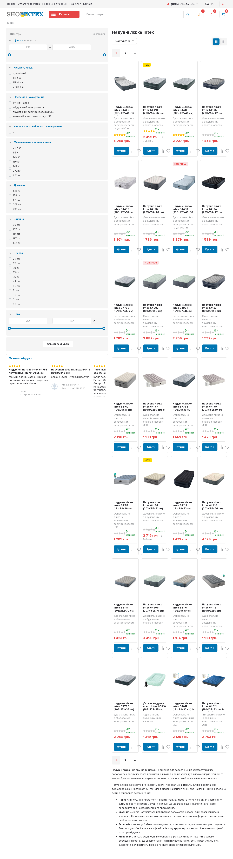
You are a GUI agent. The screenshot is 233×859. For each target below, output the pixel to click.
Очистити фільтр (31, 357)
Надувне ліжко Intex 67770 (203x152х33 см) (78, 653)
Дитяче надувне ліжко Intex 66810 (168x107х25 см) (121, 653)
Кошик (175, 794)
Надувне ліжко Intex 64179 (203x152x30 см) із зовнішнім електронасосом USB (206, 384)
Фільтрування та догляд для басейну (91, 838)
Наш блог (75, 3)
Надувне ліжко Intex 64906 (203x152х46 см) (121, 565)
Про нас (10, 3)
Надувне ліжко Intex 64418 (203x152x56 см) (120, 108)
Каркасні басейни (81, 789)
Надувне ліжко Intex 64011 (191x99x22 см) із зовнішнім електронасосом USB (163, 654)
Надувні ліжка (79, 807)
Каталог (60, 15)
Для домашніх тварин (83, 847)
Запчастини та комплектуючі (86, 851)
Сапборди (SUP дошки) (84, 833)
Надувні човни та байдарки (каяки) (90, 829)
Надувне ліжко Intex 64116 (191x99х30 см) (163, 565)
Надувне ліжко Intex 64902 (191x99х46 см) (120, 292)
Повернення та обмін (54, 3)
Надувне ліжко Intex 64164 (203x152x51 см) (120, 473)
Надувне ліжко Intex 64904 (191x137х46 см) (163, 292)
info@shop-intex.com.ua (18, 800)
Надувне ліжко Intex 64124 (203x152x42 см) (206, 200)
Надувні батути (79, 824)
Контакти (88, 3)
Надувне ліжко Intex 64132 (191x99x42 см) (206, 292)
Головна (10, 23)
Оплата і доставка (131, 794)
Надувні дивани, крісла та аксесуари (91, 811)
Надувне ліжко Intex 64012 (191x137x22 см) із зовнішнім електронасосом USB (207, 654)
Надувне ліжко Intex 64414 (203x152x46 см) (163, 108)
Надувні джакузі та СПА (84, 798)
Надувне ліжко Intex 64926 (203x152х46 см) (206, 473)
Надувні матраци (80, 802)
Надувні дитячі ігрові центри (86, 820)
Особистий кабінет (181, 789)
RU (213, 4)
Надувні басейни (81, 794)
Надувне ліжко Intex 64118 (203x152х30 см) (78, 565)
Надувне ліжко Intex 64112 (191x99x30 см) (206, 565)
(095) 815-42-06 (182, 4)
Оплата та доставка (29, 3)
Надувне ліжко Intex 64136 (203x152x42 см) (206, 108)
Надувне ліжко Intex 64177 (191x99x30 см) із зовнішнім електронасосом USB (120, 382)
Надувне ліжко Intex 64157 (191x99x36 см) (78, 473)
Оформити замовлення (184, 798)
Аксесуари (77, 842)
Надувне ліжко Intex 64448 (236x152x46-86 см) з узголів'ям (78, 110)
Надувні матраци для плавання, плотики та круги (96, 816)
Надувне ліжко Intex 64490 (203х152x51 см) (78, 200)
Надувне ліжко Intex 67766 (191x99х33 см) (163, 381)
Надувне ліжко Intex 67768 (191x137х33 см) (78, 292)
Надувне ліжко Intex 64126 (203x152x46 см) (120, 200)
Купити (68, 143)
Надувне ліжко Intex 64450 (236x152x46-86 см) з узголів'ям (163, 202)
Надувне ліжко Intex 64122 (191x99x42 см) (163, 473)
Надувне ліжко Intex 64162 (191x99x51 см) (78, 381)
